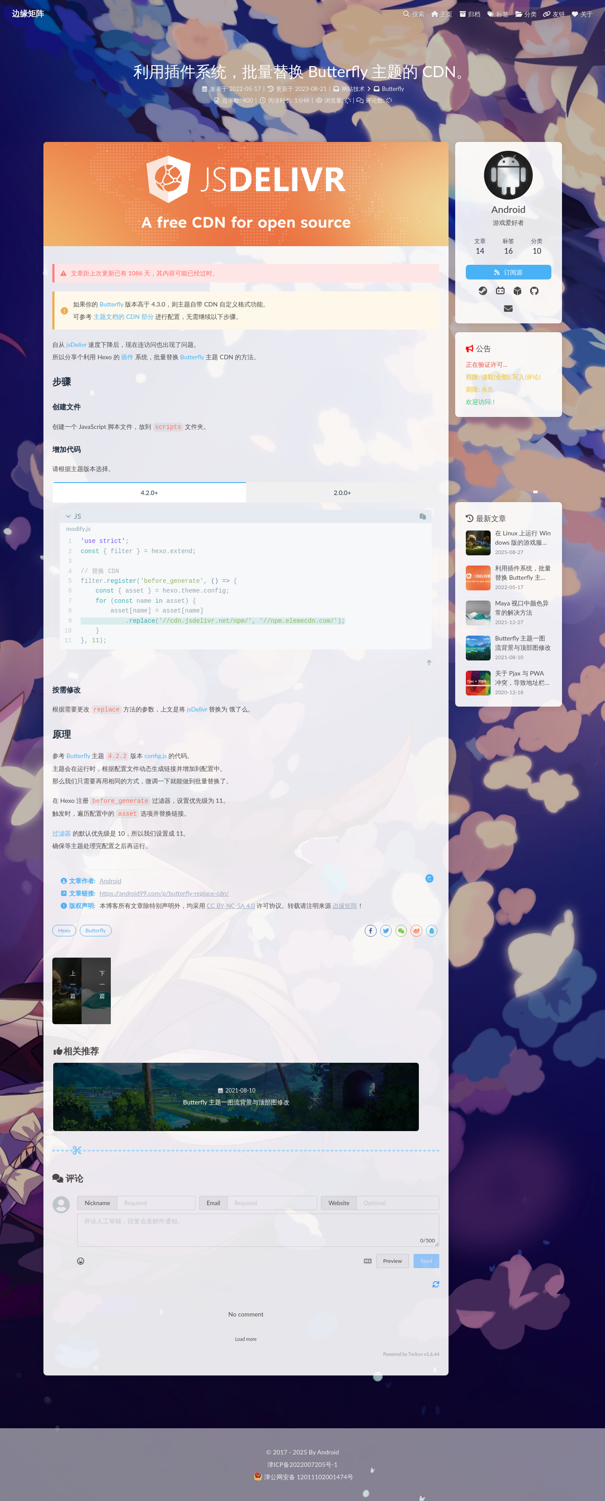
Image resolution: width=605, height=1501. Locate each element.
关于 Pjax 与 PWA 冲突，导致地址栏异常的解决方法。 (510, 660)
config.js (164, 766)
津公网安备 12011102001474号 (303, 1477)
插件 (136, 368)
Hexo (73, 939)
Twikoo (385, 1384)
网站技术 (352, 88)
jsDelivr (85, 355)
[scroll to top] (399, 673)
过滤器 (70, 842)
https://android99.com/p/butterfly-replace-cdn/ (173, 902)
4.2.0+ (148, 503)
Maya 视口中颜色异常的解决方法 (509, 590)
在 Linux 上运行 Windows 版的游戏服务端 (508, 520)
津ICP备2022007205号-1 (302, 1464)
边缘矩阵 (353, 915)
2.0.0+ (322, 503)
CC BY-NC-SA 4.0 (239, 915)
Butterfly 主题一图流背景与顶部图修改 (510, 625)
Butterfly (393, 88)
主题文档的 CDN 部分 (132, 327)
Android (119, 890)
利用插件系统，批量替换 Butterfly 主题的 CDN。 (511, 555)
